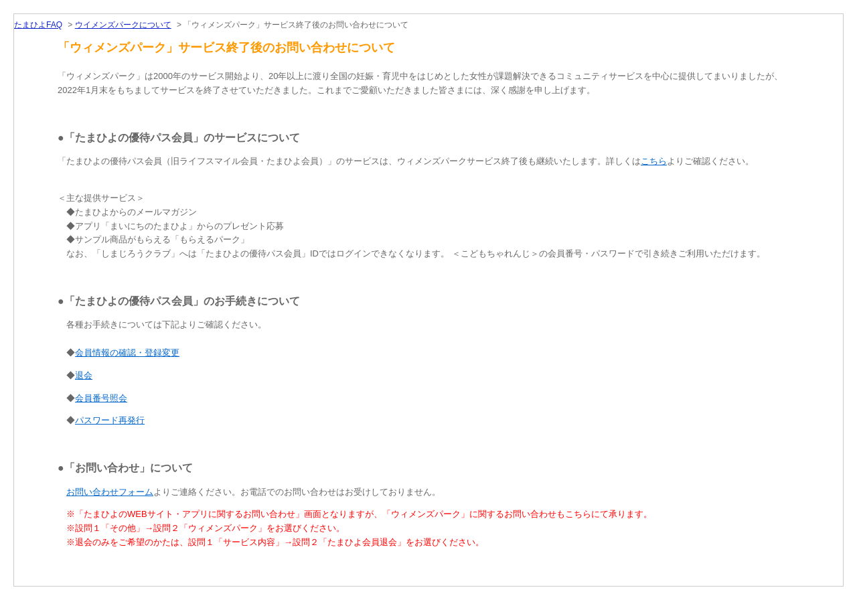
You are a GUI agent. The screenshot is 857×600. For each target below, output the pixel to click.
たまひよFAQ (38, 24)
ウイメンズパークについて (123, 24)
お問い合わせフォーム (109, 492)
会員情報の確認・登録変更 (127, 353)
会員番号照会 (101, 398)
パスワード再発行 (110, 420)
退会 (83, 375)
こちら (654, 161)
